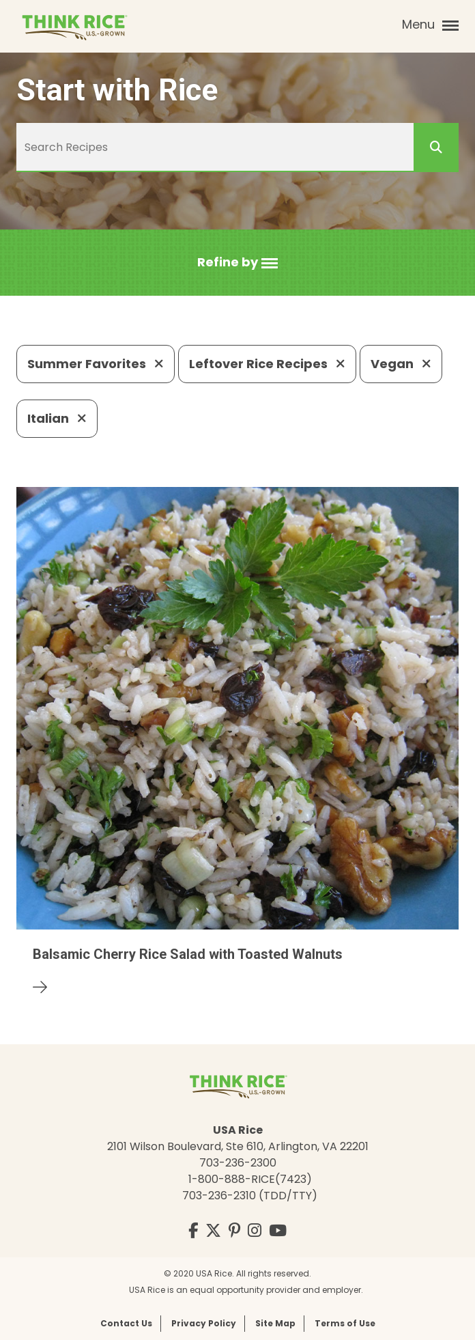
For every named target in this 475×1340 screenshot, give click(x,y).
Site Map (275, 1323)
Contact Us (126, 1323)
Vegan (401, 363)
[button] (237, 262)
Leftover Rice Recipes (267, 363)
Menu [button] (430, 24)
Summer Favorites (95, 363)
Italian (57, 418)
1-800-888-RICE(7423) (250, 1179)
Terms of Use (345, 1323)
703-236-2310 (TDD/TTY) (249, 1195)
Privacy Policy (203, 1323)
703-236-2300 (237, 1163)
